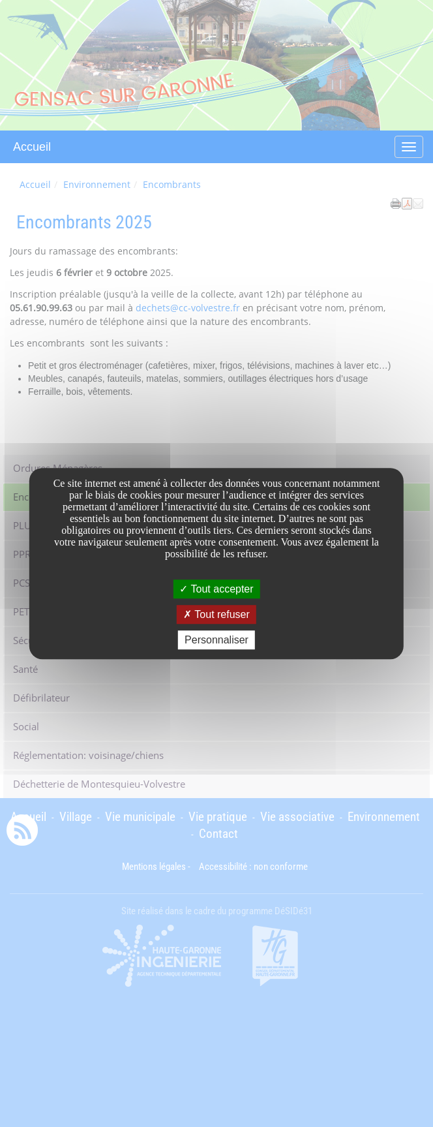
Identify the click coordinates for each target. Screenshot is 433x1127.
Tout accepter (216, 588)
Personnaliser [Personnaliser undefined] (216, 639)
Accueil (32, 146)
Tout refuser (216, 614)
